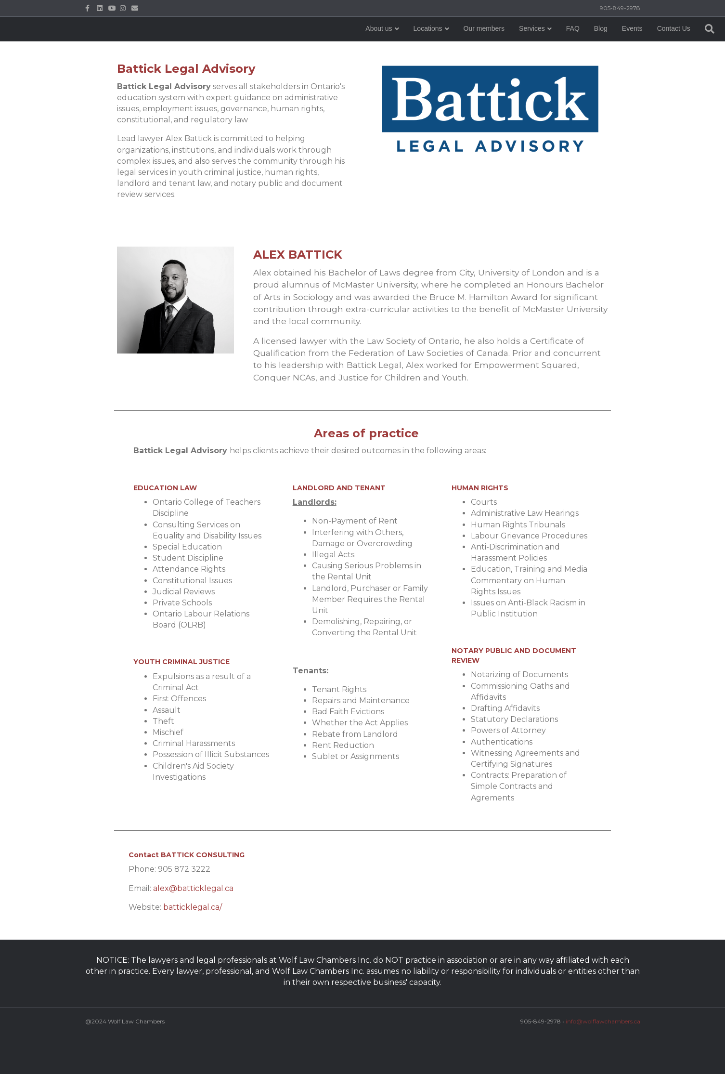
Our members (409, 48)
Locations (353, 48)
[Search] (631, 48)
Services (458, 48)
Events (557, 48)
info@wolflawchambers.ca (603, 1021)
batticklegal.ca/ (192, 907)
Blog (526, 48)
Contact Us (599, 48)
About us (304, 48)
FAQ (498, 48)
